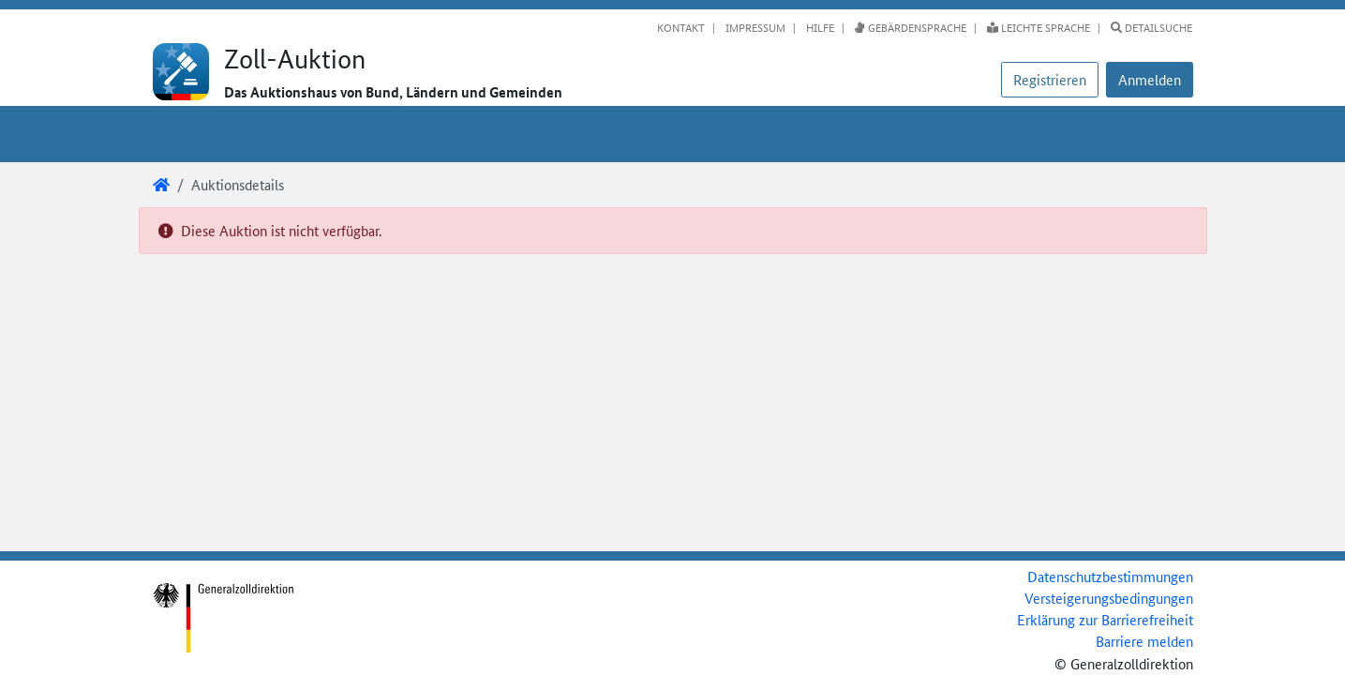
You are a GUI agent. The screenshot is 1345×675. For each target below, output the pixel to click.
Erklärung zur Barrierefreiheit (1105, 619)
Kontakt (681, 27)
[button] (1149, 80)
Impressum (754, 27)
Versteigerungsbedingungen (1108, 598)
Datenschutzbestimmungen (1110, 576)
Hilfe (818, 27)
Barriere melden (1144, 641)
